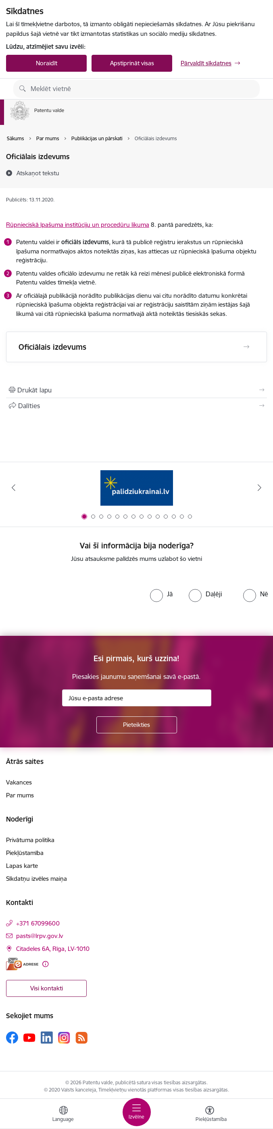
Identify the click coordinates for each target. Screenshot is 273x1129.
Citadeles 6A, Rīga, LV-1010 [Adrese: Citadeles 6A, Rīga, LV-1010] (53, 949)
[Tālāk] (259, 487)
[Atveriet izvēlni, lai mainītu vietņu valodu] (63, 1115)
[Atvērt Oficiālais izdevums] (246, 347)
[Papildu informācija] (45, 964)
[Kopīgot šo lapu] (136, 405)
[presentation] (72, 599)
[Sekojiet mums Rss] (81, 1038)
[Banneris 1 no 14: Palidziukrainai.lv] (136, 488)
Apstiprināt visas (132, 63)
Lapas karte (22, 866)
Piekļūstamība (25, 853)
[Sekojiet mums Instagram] (64, 1038)
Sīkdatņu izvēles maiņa (36, 878)
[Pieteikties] (136, 724)
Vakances (19, 782)
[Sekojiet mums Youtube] (29, 1037)
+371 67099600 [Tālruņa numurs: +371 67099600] (38, 923)
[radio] (161, 594)
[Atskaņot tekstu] (38, 173)
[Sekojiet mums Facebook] (12, 1037)
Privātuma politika (30, 840)
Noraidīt (46, 63)
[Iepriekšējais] (13, 487)
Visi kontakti (46, 988)
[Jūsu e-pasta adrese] (136, 697)
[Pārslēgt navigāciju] (137, 1112)
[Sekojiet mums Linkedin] (47, 1037)
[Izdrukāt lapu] (136, 390)
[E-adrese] (22, 964)
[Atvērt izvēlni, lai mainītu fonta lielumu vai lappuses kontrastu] (210, 1115)
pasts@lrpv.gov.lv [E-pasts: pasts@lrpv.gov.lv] (39, 936)
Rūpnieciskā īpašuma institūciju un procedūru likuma (77, 224)
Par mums (20, 795)
